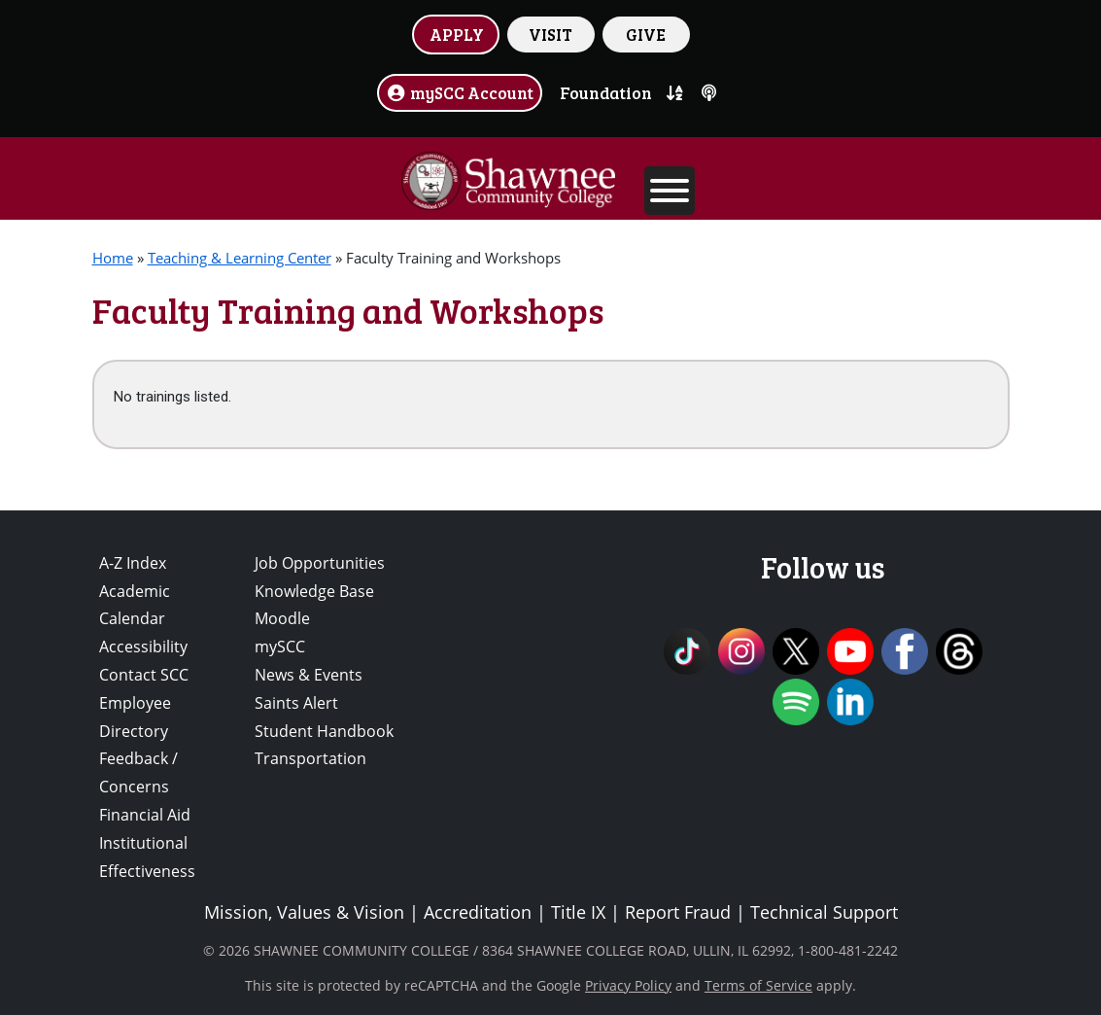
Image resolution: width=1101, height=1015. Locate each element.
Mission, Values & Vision (304, 912)
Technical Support (824, 912)
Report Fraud (678, 912)
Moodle (282, 618)
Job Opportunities (320, 563)
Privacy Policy (628, 985)
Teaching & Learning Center (239, 257)
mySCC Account (459, 92)
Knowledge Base (314, 591)
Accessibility (143, 646)
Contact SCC (144, 674)
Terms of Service (758, 985)
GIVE (646, 34)
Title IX (578, 912)
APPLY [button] (457, 34)
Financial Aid (144, 814)
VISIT (550, 34)
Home (112, 257)
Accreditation (478, 912)
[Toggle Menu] (669, 190)
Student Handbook (324, 731)
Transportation (310, 758)
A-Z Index (132, 563)
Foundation (606, 92)
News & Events (308, 674)
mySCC (280, 646)
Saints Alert (296, 703)
